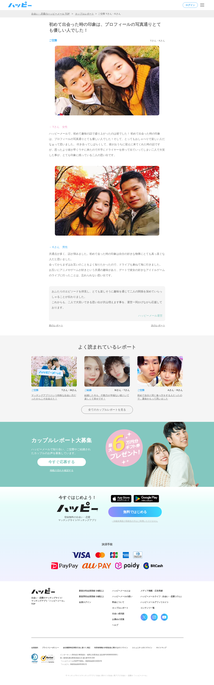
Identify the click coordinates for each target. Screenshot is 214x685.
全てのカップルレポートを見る (107, 409)
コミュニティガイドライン (142, 648)
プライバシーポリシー (50, 648)
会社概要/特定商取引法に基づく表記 (76, 648)
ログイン (190, 5)
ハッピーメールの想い (122, 596)
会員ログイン (85, 602)
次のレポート (158, 325)
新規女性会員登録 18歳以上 (91, 591)
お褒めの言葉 (118, 619)
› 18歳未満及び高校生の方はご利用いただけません (135, 521)
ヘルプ (115, 625)
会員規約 (34, 648)
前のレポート (56, 325)
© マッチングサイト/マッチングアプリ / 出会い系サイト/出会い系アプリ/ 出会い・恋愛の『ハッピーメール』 (107, 675)
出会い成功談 (118, 613)
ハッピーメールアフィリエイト (154, 602)
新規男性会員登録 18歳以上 (91, 596)
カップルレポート (84, 13)
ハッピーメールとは (121, 591)
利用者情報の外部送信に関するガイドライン (111, 648)
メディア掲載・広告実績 (151, 591)
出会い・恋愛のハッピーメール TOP (50, 13)
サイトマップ (161, 648)
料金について (118, 602)
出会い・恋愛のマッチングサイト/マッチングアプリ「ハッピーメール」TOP (48, 601)
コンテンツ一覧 (147, 608)
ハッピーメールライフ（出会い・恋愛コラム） (161, 596)
